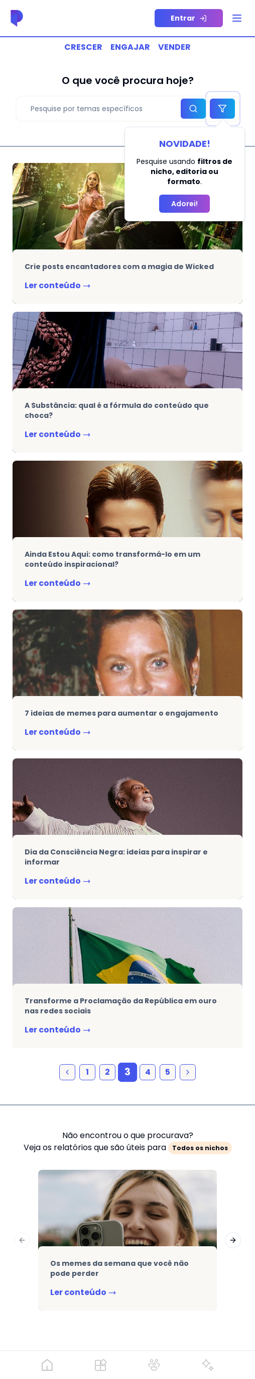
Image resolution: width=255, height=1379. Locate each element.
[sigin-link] (189, 18)
